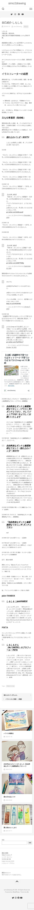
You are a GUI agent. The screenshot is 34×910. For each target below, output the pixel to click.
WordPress (16, 892)
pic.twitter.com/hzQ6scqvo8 (14, 212)
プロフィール (10, 686)
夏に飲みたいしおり (10, 827)
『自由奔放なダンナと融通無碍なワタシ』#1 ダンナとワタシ (18, 524)
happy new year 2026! (8, 861)
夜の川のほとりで (9, 797)
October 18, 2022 (11, 347)
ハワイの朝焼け (9, 733)
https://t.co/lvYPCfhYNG (13, 303)
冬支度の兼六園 (6, 859)
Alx (28, 892)
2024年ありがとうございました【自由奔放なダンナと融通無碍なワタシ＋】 (17, 765)
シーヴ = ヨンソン (7, 857)
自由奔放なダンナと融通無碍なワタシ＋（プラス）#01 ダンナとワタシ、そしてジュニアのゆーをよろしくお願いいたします (19, 411)
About (26, 26)
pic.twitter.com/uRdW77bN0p (15, 263)
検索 (3, 840)
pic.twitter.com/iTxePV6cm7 (14, 342)
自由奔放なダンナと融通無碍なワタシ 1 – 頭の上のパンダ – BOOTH (18, 448)
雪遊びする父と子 (7, 855)
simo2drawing (17, 3)
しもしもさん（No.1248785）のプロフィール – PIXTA (18, 647)
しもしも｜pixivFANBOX (16, 601)
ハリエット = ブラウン (8, 863)
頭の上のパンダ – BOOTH (17, 137)
